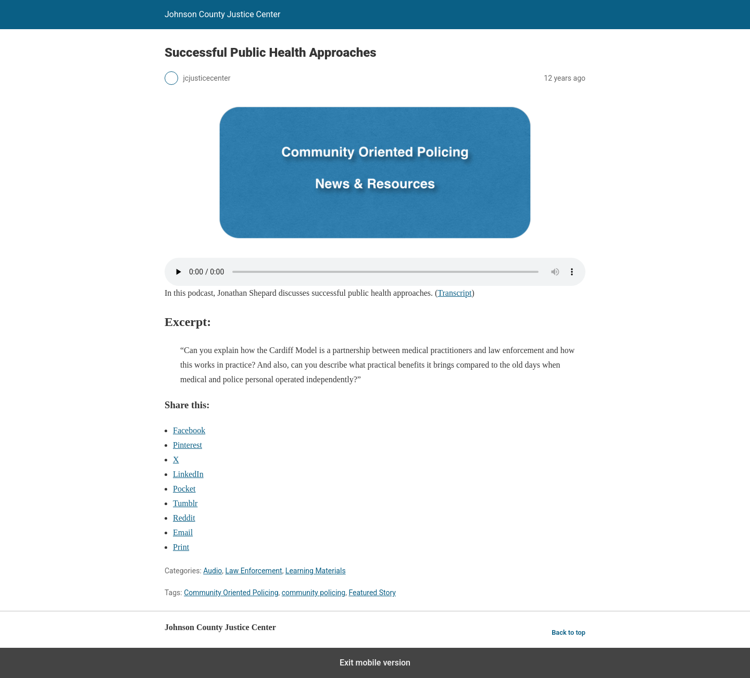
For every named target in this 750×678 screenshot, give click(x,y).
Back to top (568, 632)
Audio (212, 571)
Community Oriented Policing (231, 592)
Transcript (454, 292)
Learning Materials (315, 571)
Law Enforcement (254, 571)
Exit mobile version (375, 663)
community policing (313, 592)
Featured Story (372, 592)
